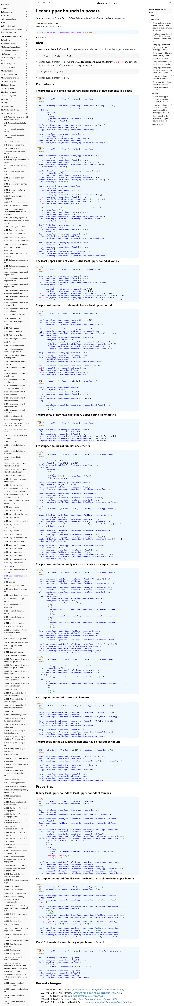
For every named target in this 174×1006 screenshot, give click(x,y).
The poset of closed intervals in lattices (15, 694)
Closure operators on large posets (15, 197)
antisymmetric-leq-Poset (58, 340)
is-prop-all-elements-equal (55, 359)
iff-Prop (50, 116)
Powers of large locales (16, 715)
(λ (61, 476)
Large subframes (13, 548)
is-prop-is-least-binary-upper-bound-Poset (61, 134)
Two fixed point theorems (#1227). (84, 995)
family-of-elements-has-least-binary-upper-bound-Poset (68, 810)
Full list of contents (9, 26)
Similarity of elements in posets (16, 833)
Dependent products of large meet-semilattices (16, 291)
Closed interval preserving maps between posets (14, 151)
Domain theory (8, 54)
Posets (9, 711)
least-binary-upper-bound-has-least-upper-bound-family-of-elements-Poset (77, 895)
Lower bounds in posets (16, 595)
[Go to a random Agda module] (49, 2)
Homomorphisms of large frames (14, 374)
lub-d (105, 282)
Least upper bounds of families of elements (162, 62)
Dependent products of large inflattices (16, 279)
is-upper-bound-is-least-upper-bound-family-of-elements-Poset (71, 545)
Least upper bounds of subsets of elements (162, 77)
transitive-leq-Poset (63, 966)
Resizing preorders (14, 783)
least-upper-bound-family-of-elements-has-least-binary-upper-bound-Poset (77, 819)
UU (95, 125)
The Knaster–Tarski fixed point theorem (16, 502)
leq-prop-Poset (57, 121)
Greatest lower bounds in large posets (15, 356)
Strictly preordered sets (16, 914)
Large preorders (13, 534)
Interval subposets (14, 475)
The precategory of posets (14, 743)
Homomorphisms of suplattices (14, 411)
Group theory (8, 88)
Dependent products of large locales (16, 285)
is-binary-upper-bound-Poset (56, 162)
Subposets (11, 917)
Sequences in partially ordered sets (16, 791)
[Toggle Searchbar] (44, 2)
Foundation (7, 71)
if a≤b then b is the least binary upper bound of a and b (160, 118)
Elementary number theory (10, 58)
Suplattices (11, 925)
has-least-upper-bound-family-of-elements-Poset (64, 579)
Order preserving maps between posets (16, 672)
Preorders (11, 755)
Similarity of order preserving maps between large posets (14, 859)
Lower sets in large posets (14, 599)
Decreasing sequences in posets (15, 255)
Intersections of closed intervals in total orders (15, 470)
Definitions (155, 19)
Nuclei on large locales (16, 639)
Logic (4, 103)
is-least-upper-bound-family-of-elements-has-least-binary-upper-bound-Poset (79, 829)
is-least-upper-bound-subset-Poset (57, 721)
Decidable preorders (15, 233)
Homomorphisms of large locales (14, 380)
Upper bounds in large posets (16, 990)
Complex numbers (10, 50)
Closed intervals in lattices (14, 173)
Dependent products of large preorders (16, 303)
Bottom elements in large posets (16, 124)
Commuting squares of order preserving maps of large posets (16, 220)
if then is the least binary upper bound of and (71, 942)
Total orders (12, 950)
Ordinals (10, 689)
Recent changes (156, 124)
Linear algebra (8, 95)
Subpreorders (12, 921)
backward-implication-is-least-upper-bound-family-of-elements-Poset (75, 530)
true (70, 840)
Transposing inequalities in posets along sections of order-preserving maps (15, 976)
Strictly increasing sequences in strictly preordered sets (14, 899)
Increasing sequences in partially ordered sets (16, 424)
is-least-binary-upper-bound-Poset (57, 125)
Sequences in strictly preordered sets (15, 803)
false (81, 840)
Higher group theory (11, 92)
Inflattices (10, 441)
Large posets (11, 531)
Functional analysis (10, 78)
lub (96, 436)
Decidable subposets (15, 237)
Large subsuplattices (15, 559)
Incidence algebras (14, 420)
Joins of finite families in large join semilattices (16, 496)
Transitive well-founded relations (13, 958)
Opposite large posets (16, 642)
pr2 (40, 201)
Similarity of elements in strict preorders (16, 852)
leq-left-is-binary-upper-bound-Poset (60, 236)
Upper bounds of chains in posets (14, 984)
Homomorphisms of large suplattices (14, 393)
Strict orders (12, 886)
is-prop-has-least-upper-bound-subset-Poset (62, 774)
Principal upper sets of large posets (16, 765)
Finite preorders (13, 331)
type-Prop (46, 129)
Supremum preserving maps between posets (16, 929)
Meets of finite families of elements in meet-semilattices (16, 632)
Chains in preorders (14, 145)
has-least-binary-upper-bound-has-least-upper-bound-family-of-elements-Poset (80, 928)
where (89, 32)
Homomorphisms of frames (14, 368)
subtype (88, 706)
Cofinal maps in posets (15, 202)
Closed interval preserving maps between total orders (16, 159)
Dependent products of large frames (16, 273)
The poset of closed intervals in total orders (15, 706)
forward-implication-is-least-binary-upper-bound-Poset (68, 156)
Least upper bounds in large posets (15, 571)
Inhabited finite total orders (14, 458)
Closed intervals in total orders (16, 185)
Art (3, 22)
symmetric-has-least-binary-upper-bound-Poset (63, 430)
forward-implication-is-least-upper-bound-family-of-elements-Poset (74, 515)
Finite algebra (8, 64)
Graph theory (8, 85)
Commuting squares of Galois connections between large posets (15, 211)
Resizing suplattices (15, 786)
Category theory (8, 43)
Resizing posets (13, 779)
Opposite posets (13, 652)
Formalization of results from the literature (11, 30)
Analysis (5, 40)
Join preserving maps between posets (15, 480)
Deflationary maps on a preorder (16, 267)
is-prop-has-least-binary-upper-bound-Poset (62, 353)
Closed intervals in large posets (16, 166)
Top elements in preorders (13, 945)
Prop (102, 106)
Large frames (12, 507)
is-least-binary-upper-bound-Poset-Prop (59, 106)
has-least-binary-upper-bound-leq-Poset (59, 971)
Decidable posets (13, 230)
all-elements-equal (51, 331)
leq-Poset (87, 162)
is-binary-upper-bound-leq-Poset (58, 203)
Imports (42, 37)
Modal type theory (10, 110)
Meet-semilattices (14, 623)
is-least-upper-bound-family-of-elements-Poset (63, 482)
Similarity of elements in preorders (16, 839)
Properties (154, 93)
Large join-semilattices (15, 514)
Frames (9, 342)
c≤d (109, 293)
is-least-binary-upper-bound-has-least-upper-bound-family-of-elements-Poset (79, 906)
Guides (5, 15)
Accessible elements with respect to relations (16, 118)
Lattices (9, 566)
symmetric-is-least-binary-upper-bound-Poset (62, 276)
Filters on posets (13, 318)
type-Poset (89, 99)
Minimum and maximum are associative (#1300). (96, 992)
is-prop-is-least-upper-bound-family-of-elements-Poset (68, 493)
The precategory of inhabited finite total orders (15, 737)
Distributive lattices (14, 314)
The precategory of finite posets (14, 725)
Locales (9, 582)
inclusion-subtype (109, 717)
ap (42, 401)
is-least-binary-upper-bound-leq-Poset (59, 958)
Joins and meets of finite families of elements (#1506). (98, 989)
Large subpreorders (14, 555)
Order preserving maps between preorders (16, 678)
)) (73, 121)
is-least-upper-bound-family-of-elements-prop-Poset (66, 461)
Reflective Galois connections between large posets (14, 773)
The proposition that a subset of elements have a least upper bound (162, 86)
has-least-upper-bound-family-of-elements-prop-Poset (66, 644)
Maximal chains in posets (14, 612)
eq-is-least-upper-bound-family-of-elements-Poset (65, 666)
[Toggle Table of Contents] (33, 2)
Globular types (8, 81)
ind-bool (47, 845)
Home (4, 8)
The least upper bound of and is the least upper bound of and (77, 261)
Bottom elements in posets (14, 130)
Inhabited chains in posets (14, 446)
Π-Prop (44, 110)
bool (43, 812)
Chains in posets (12, 141)
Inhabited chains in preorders (14, 452)
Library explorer (8, 19)
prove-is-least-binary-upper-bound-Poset (60, 186)
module (40, 32)
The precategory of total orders (14, 750)
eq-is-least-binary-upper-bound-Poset (58, 387)
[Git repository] (167, 2)
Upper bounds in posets (14, 996)
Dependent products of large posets (16, 297)
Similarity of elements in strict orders (16, 845)
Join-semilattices (13, 485)
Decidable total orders (15, 244)
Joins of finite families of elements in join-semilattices (16, 489)
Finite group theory (10, 67)
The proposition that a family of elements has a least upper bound (162, 70)
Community (6, 12)
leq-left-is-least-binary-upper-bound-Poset (62, 225)
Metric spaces (8, 106)
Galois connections (14, 346)
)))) (55, 627)
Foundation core (9, 74)
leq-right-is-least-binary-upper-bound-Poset (62, 243)
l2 (44, 99)
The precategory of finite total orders (14, 731)
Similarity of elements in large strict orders (16, 821)
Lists (4, 99)
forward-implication (51, 166)
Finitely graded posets (15, 338)
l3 (48, 454)
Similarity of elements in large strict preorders (16, 827)
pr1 (40, 199)
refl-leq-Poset (53, 221)
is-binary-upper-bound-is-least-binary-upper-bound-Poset (69, 208)
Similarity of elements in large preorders (16, 815)
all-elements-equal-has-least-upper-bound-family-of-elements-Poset (74, 588)
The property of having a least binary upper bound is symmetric (162, 55)
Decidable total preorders (12, 249)
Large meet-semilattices (16, 521)
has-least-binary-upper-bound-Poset (57, 320)
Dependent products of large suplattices (16, 309)
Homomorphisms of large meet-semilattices (14, 386)
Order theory (8, 113)
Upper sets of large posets (14, 1002)
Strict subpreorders (15, 893)
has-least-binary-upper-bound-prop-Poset (60, 366)
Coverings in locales (14, 226)
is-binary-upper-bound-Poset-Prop (67, 119)
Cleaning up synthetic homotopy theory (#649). (107, 1002)
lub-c (95, 282)
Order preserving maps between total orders (16, 684)
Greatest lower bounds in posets (15, 362)
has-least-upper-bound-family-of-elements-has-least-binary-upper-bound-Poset (80, 862)
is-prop (45, 138)
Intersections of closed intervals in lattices (15, 464)
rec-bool (104, 814)
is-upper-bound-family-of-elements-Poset (62, 522)
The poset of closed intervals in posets (15, 700)
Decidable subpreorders (16, 240)
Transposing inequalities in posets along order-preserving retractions (15, 965)
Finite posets (11, 328)
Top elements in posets (16, 940)
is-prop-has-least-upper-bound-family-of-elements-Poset (68, 631)
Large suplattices (13, 563)
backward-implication (52, 182)
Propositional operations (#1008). (101, 999)
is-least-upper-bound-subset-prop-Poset (59, 712)
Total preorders (13, 953)
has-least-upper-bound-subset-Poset (57, 765)
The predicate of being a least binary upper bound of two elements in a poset (162, 26)
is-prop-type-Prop (50, 143)
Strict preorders (13, 890)
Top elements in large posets (16, 935)
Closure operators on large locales (15, 191)
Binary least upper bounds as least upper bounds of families (162, 99)
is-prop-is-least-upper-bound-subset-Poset (61, 730)
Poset (64, 99)
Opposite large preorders (13, 647)
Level (51, 99)
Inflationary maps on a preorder (15, 436)
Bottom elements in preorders (14, 136)
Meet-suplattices (13, 626)
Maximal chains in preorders (14, 618)
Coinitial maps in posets (16, 206)
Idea (152, 15)
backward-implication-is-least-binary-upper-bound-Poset (68, 171)
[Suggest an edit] (170, 2)
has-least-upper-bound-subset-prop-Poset (60, 756)
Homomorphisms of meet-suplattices (14, 405)
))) (115, 348)
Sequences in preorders (12, 797)
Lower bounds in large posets (15, 590)
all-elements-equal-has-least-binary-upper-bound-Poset (68, 329)
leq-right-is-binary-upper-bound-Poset (61, 253)
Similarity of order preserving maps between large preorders (14, 868)
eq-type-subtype (49, 335)
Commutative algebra (11, 47)
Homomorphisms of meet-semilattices (14, 399)
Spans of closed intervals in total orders (13, 875)
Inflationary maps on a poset (15, 430)
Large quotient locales (15, 538)
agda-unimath (108, 2)
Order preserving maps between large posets (16, 660)
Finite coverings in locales (14, 323)
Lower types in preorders (12, 606)
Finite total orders (13, 335)
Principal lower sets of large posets (16, 759)
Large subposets (13, 552)
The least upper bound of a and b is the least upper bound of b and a (162, 37)
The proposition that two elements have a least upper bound (161, 47)
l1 (41, 99)
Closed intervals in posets (14, 179)
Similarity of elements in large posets (16, 809)
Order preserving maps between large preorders (16, 666)
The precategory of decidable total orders (14, 719)
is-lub (104, 436)
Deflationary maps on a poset (16, 261)
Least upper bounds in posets (15, 577)
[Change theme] (38, 2)
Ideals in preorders (14, 416)
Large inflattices (13, 510)
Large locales (11, 517)
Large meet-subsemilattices (11, 525)
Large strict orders (14, 541)
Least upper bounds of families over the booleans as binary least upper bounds (162, 109)
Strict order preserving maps (16, 881)
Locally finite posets (14, 585)
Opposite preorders (15, 655)
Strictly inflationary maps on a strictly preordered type (16, 908)
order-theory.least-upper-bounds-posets (65, 32)
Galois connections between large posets (14, 350)
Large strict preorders (15, 545)
